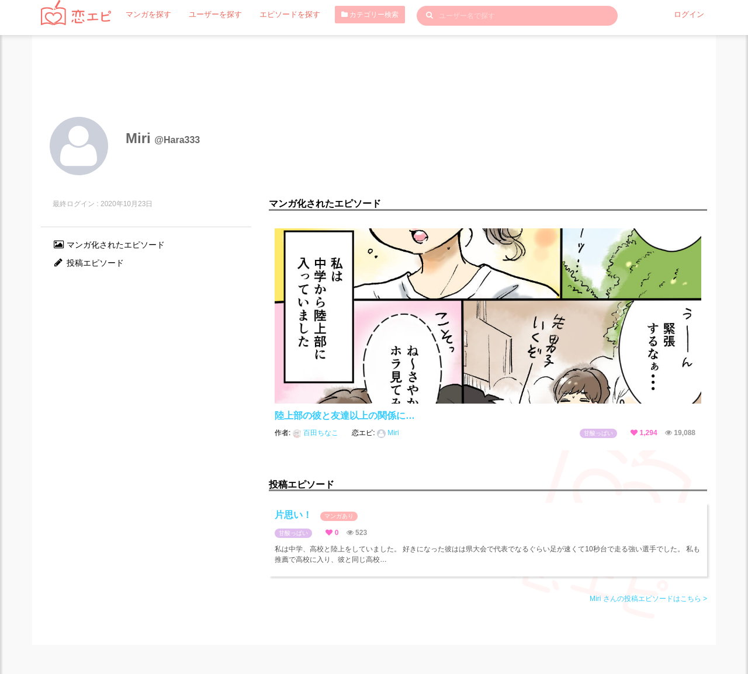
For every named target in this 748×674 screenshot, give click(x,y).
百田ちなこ (317, 433)
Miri (388, 433)
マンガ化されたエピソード (109, 244)
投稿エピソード (88, 262)
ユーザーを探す (209, 15)
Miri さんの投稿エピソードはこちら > (648, 599)
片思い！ (316, 515)
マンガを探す (147, 15)
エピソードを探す (280, 15)
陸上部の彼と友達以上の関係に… (345, 416)
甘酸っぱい (598, 433)
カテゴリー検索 (357, 15)
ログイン (690, 15)
